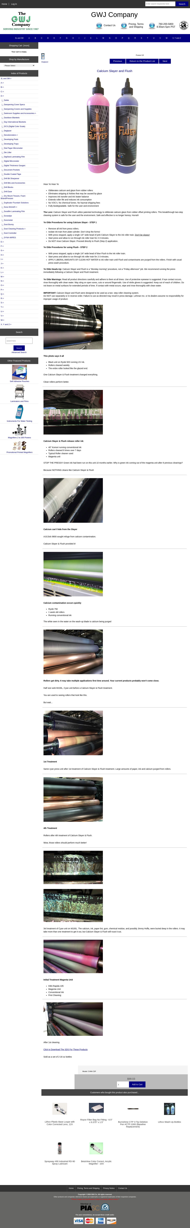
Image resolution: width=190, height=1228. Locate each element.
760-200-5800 (166, 24)
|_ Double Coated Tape (11, 174)
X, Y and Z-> (6, 324)
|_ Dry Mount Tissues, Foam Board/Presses (13, 197)
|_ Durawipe (6, 216)
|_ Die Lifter (6, 152)
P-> (2, 290)
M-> (2, 277)
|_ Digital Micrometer (10, 161)
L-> (2, 272)
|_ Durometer (7, 220)
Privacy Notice (109, 1188)
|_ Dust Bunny (7, 224)
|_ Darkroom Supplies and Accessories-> (18, 113)
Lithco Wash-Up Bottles (169, 1122)
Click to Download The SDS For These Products (65, 1049)
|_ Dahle (5, 100)
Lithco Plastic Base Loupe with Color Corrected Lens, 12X (60, 1123)
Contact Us (122, 1188)
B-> (2, 87)
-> (2, 96)
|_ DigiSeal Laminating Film (13, 157)
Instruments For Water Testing (19, 413)
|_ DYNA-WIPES (8, 237)
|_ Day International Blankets (13, 122)
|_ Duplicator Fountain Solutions (15, 203)
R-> (2, 298)
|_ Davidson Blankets (10, 117)
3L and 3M (19, 38)
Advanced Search (19, 352)
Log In (14, 4)
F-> (2, 246)
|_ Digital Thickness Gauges (13, 165)
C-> (2, 91)
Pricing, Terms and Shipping (88, 1188)
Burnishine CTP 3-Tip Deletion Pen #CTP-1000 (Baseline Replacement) (133, 1124)
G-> (2, 250)
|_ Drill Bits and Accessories (13, 183)
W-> (2, 320)
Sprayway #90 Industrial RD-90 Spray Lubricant (60, 1162)
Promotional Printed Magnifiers (19, 447)
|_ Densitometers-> (9, 135)
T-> (2, 307)
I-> (2, 259)
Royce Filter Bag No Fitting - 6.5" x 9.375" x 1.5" (96, 1121)
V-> (2, 316)
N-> (2, 281)
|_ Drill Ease (6, 191)
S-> (2, 303)
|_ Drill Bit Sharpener (10, 178)
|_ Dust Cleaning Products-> (13, 229)
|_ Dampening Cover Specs (13, 104)
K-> (2, 268)
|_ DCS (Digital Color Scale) (13, 126)
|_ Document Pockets (10, 170)
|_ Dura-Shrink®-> (9, 207)
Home (4, 4)
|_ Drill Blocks (7, 187)
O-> (2, 285)
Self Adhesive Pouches (19, 373)
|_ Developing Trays (10, 144)
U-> (2, 311)
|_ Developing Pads (9, 139)
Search (19, 332)
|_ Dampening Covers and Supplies (16, 109)
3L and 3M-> (6, 78)
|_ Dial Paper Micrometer (12, 148)
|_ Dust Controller (8, 233)
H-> (2, 255)
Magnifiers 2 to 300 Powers (19, 431)
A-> (2, 83)
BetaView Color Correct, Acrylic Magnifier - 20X (96, 1162)
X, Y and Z (176, 38)
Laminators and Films (19, 393)
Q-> (2, 294)
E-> (2, 242)
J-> (2, 263)
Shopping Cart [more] (19, 45)
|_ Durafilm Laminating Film (13, 211)
